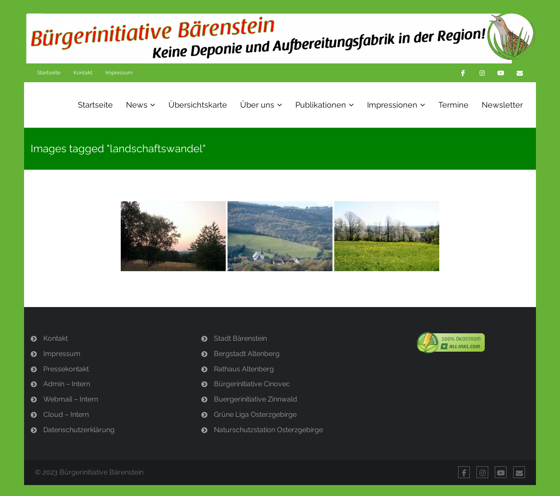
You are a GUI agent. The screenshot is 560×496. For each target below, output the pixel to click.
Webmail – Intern (70, 399)
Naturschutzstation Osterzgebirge (268, 430)
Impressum (119, 73)
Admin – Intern (66, 384)
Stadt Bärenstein (240, 338)
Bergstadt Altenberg (247, 353)
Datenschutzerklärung (79, 430)
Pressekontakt (66, 369)
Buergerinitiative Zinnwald (255, 399)
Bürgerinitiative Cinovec (252, 384)
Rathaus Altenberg (244, 369)
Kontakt (83, 73)
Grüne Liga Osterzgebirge (255, 414)
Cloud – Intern (66, 414)
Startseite (48, 73)
